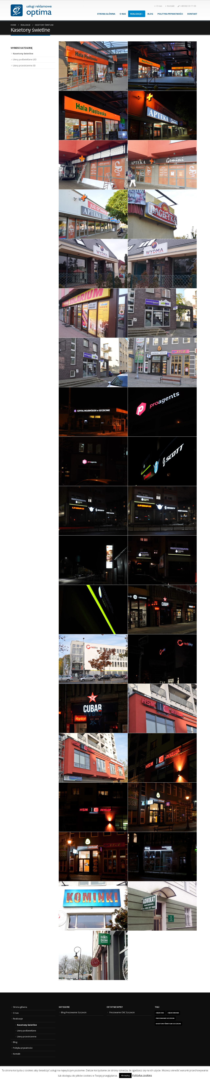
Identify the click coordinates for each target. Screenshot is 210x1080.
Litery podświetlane (26, 1030)
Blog (150, 13)
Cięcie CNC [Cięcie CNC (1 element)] (160, 1013)
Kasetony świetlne (23, 53)
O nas (158, 6)
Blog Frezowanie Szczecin (73, 1012)
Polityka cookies (142, 1075)
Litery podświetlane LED (24, 59)
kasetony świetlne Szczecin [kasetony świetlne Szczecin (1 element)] (168, 1024)
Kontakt (169, 6)
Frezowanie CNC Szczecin (122, 1012)
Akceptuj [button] (125, 1075)
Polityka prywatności (170, 13)
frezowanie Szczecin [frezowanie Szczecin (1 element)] (165, 1018)
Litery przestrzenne (26, 1036)
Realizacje (136, 13)
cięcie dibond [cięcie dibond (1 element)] (173, 1013)
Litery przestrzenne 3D (24, 65)
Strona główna (106, 13)
